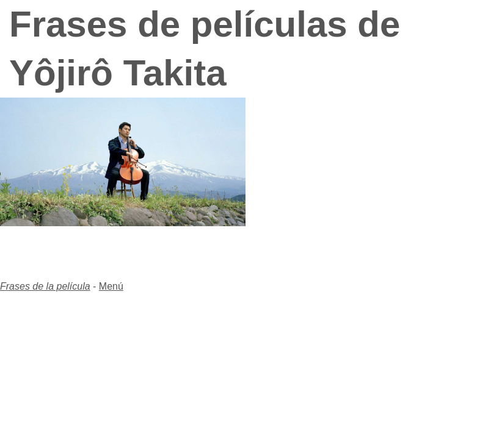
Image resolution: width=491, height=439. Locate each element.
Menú (111, 286)
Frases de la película (45, 286)
